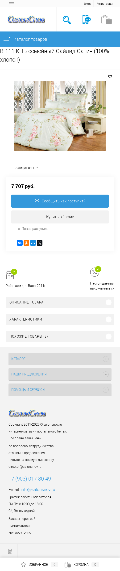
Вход (87, 3)
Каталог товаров (25, 39)
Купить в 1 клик (60, 217)
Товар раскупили (33, 229)
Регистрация (105, 3)
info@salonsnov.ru (38, 489)
